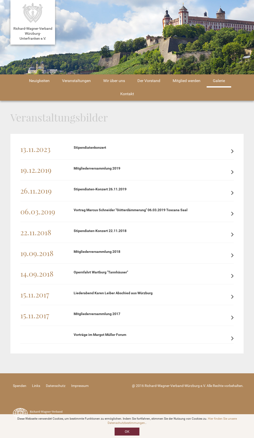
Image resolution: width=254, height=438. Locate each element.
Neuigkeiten (39, 80)
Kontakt (127, 93)
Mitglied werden (186, 80)
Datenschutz (55, 386)
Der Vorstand (148, 80)
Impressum (80, 386)
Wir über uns (114, 80)
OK (127, 432)
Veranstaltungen (76, 80)
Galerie (219, 80)
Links (36, 386)
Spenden (19, 386)
